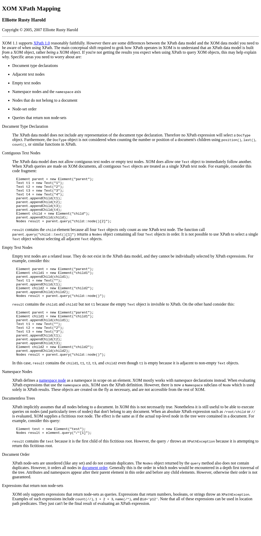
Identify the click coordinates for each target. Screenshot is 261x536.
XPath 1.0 (42, 43)
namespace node (52, 405)
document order (95, 494)
